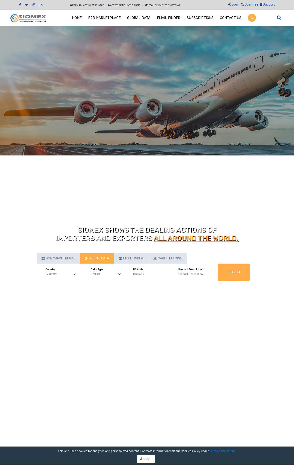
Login (234, 4)
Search (234, 272)
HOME (77, 18)
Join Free (249, 4)
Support (267, 4)
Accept (146, 459)
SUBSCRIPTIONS (200, 18)
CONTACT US (230, 18)
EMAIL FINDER (168, 18)
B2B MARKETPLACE (104, 18)
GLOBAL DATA (138, 18)
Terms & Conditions (222, 451)
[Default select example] (62, 274)
